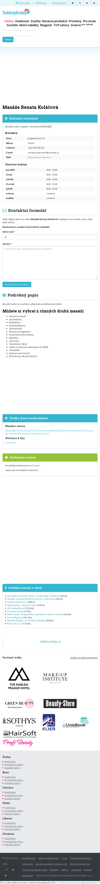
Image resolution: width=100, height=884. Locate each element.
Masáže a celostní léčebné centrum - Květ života (31, 598)
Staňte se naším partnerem (84, 657)
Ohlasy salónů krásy (48, 858)
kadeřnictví (10, 761)
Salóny (9, 21)
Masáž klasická (24, 430)
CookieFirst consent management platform (77, 882)
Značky (36, 21)
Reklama (54, 869)
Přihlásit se (41, 2)
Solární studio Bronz (17, 602)
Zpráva (6, 243)
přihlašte (35, 465)
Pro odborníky (29, 858)
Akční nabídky (29, 25)
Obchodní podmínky (80, 863)
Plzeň (6, 803)
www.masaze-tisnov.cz (39, 157)
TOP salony (61, 25)
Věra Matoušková (16, 608)
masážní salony (12, 767)
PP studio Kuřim (15, 611)
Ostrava (7, 787)
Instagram (76, 869)
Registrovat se (59, 2)
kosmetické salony (13, 764)
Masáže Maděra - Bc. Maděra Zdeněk (25, 620)
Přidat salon (23, 2)
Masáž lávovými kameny (67, 430)
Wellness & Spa (15, 438)
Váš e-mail (7, 231)
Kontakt (88, 869)
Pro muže (89, 21)
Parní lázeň (11, 442)
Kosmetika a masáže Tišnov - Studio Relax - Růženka (33, 595)
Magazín (46, 25)
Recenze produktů (55, 21)
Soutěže (12, 25)
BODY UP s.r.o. (14, 623)
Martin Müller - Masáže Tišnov (22, 605)
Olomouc (8, 833)
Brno (5, 772)
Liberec (7, 818)
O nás (64, 858)
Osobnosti (22, 21)
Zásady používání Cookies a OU (51, 863)
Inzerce (82, 25)
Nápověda (27, 863)
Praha (6, 757)
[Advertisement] (50, 76)
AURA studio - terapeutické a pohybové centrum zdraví (34, 614)
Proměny (75, 21)
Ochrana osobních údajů (34, 869)
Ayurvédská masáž (19, 433)
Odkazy (65, 869)
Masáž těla (10, 430)
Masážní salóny (15, 426)
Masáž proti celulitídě (43, 430)
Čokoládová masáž (39, 433)
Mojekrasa (27, 875)
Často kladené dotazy (81, 858)
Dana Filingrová (15, 617)
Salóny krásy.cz (50, 641)
